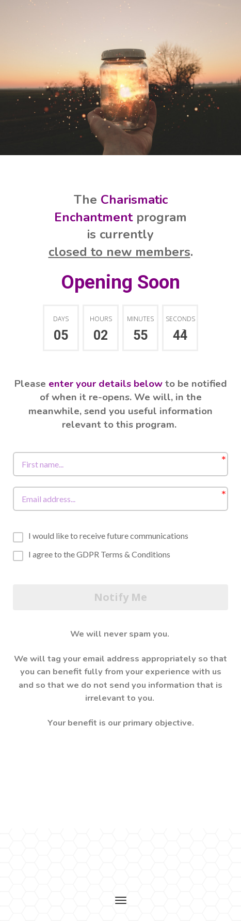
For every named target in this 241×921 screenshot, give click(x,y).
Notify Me (120, 597)
